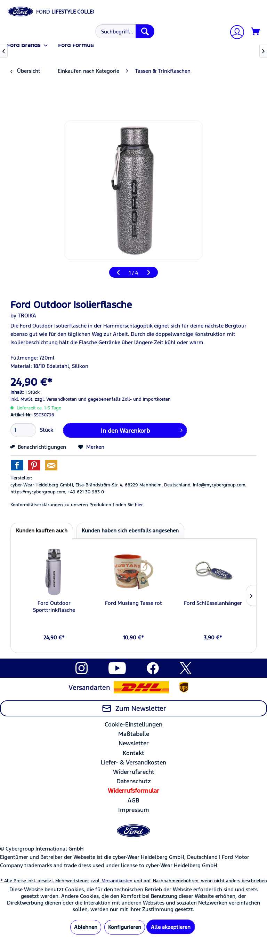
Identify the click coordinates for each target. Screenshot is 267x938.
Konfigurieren (124, 927)
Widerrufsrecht (133, 772)
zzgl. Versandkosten (56, 399)
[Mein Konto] (234, 32)
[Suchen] (145, 31)
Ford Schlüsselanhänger (213, 603)
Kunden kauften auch (41, 530)
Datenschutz (133, 781)
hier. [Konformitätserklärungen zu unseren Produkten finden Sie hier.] (139, 505)
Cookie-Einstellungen (133, 724)
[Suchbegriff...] (124, 31)
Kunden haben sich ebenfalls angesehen (130, 530)
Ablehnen (85, 927)
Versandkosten (117, 881)
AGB (133, 800)
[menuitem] (124, 31)
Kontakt (133, 753)
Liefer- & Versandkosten (133, 762)
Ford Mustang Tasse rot (133, 603)
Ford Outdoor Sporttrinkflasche (54, 606)
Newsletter (134, 743)
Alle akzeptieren (171, 927)
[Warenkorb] (256, 32)
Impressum (133, 810)
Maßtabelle (133, 734)
